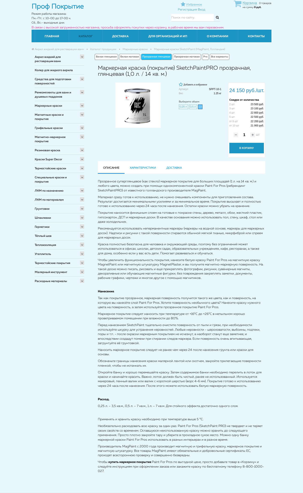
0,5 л (193, 107)
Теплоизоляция (45, 245)
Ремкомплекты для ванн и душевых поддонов (53, 94)
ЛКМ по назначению (49, 190)
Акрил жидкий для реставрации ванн (48, 59)
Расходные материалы (51, 281)
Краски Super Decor (48, 159)
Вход (201, 9)
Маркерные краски (48, 105)
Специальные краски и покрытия (51, 179)
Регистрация (187, 9)
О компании (217, 36)
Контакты (256, 36)
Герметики (42, 226)
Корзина (250, 3)
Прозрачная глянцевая (156, 57)
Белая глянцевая (106, 57)
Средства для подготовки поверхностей (53, 81)
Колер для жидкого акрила (54, 70)
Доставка (120, 36)
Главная (52, 36)
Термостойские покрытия (52, 263)
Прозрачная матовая (187, 57)
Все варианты (219, 57)
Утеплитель (43, 254)
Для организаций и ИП (167, 36)
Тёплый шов (43, 236)
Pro (205, 57)
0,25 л (183, 107)
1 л (200, 107)
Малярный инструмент (51, 272)
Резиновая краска (47, 150)
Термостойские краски (50, 168)
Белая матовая (129, 57)
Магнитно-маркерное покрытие (50, 139)
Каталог (86, 36)
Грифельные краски (49, 128)
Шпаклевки (43, 217)
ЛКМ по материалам (49, 199)
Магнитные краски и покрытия (49, 117)
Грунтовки (42, 208)
